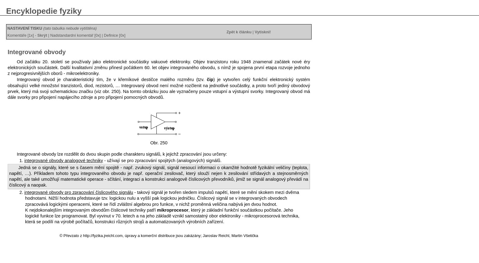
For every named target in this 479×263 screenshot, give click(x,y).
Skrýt (42, 35)
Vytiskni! (263, 32)
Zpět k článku (238, 32)
